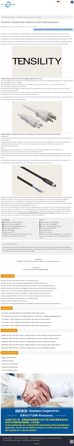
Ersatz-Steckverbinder (21, 438)
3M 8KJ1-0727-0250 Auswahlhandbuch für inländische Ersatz (19, 298)
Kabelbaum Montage (54, 438)
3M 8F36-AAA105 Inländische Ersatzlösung (14, 301)
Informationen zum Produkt (32, 17)
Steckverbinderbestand (37, 438)
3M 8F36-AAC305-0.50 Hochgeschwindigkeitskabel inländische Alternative (24, 283)
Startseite (19, 17)
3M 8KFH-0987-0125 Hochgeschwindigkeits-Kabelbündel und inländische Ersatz (25, 293)
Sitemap (36, 444)
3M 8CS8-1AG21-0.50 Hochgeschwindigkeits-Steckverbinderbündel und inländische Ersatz (29, 288)
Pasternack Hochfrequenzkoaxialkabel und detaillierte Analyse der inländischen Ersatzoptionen (30, 303)
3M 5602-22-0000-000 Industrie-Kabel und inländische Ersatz (20, 281)
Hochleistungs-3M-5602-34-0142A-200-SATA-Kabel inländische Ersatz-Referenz (26, 296)
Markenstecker (7, 438)
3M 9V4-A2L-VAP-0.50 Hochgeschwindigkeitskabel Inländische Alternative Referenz (27, 291)
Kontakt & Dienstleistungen (31, 440)
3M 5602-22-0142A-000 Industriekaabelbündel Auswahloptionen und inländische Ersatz (28, 286)
